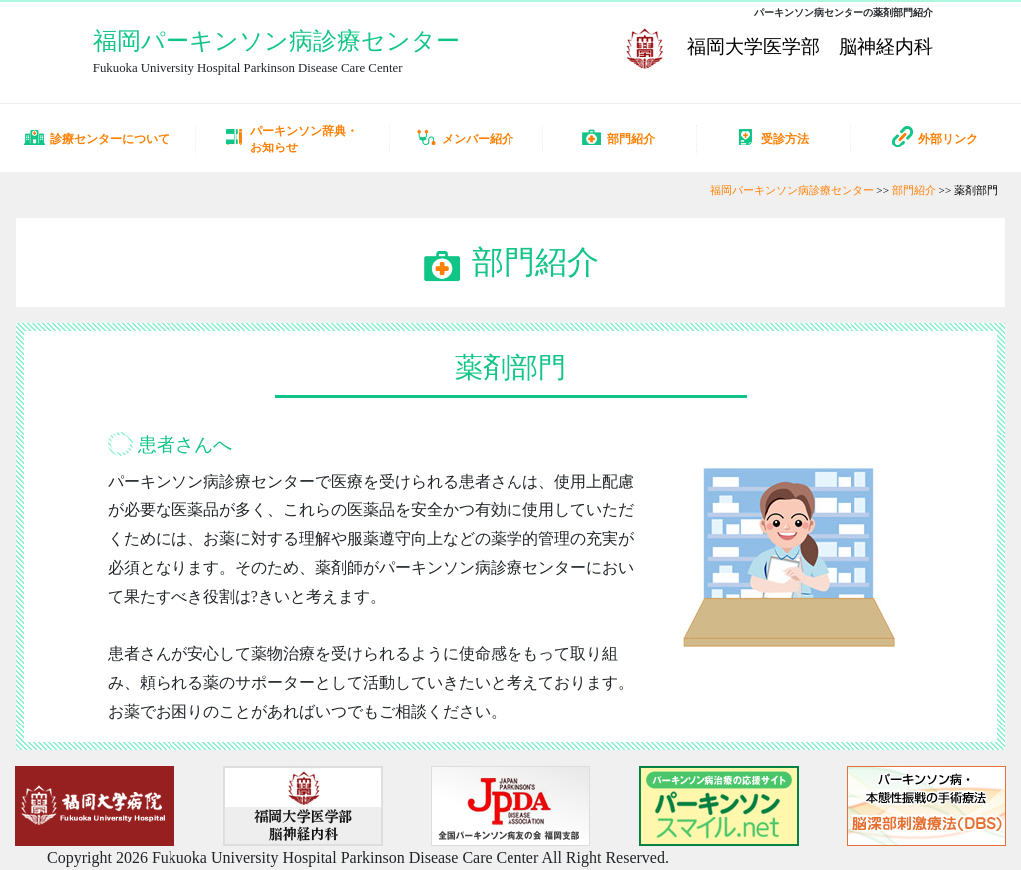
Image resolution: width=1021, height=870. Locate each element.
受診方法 (772, 137)
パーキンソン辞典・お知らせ (291, 139)
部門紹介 (618, 137)
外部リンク (935, 136)
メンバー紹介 (464, 137)
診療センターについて (97, 137)
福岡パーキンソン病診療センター (276, 41)
